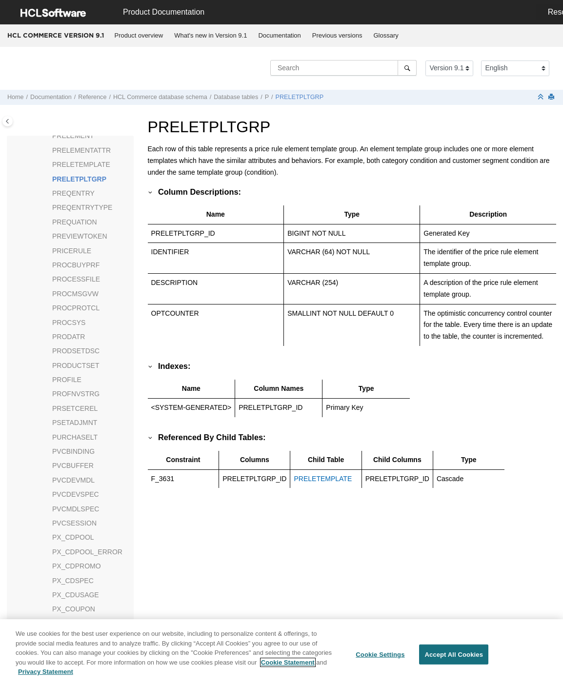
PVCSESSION (74, 523)
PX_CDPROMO (76, 566)
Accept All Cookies (453, 657)
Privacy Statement (45, 675)
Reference (92, 97)
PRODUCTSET (75, 365)
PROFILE (66, 380)
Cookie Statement (288, 665)
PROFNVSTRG (76, 394)
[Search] (407, 68)
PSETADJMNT (74, 422)
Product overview (139, 35)
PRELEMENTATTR (81, 150)
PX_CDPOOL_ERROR (87, 552)
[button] (48, 136)
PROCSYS (68, 322)
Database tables (236, 97)
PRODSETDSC (76, 351)
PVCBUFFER (73, 465)
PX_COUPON (73, 609)
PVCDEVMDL (73, 480)
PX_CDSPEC (73, 581)
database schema (160, 97)
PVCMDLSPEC (75, 509)
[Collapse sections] (541, 97)
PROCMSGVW (75, 294)
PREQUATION (74, 222)
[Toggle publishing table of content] (7, 121)
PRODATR (68, 337)
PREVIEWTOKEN (79, 236)
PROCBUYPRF (76, 265)
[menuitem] (139, 35)
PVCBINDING (73, 451)
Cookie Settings (380, 657)
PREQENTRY (73, 193)
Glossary (385, 35)
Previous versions (337, 35)
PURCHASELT (75, 437)
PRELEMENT (73, 136)
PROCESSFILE (76, 279)
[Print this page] (552, 97)
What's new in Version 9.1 (210, 35)
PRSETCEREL (75, 408)
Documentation (279, 35)
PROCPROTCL (76, 308)
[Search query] (343, 68)
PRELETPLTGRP (299, 97)
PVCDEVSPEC (75, 494)
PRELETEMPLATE (81, 164)
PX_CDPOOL (73, 537)
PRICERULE (71, 251)
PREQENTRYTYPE (82, 207)
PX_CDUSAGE (75, 595)
